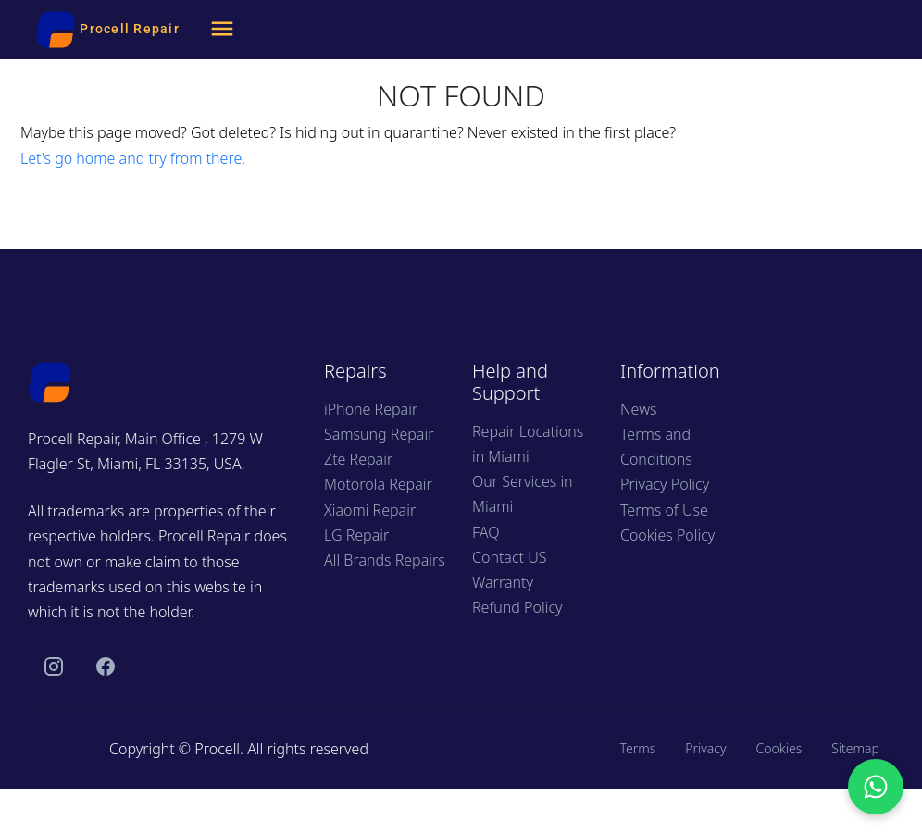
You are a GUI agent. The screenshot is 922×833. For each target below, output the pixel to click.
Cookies (779, 748)
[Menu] (222, 29)
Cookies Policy (667, 535)
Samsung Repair (378, 434)
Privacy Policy (664, 484)
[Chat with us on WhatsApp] (875, 786)
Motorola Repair (378, 484)
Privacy (705, 748)
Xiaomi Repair (370, 510)
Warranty (502, 582)
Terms (637, 748)
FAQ (485, 532)
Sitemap (855, 748)
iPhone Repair (370, 409)
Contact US (509, 557)
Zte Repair (358, 459)
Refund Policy (517, 607)
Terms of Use (664, 510)
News (638, 409)
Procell (217, 749)
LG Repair (356, 535)
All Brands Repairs (384, 560)
